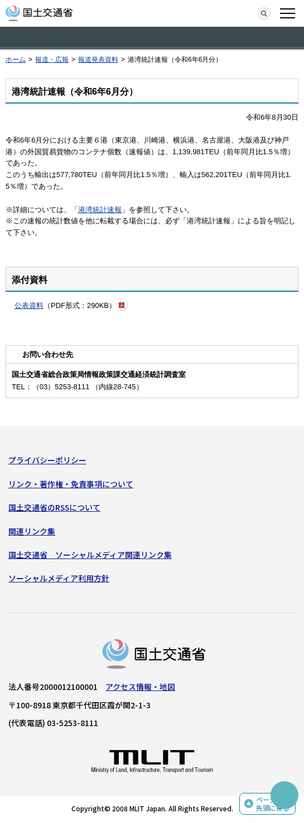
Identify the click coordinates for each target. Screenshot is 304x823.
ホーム (16, 59)
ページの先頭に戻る (272, 804)
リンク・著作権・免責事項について (70, 483)
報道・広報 (52, 59)
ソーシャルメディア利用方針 (58, 578)
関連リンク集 (31, 531)
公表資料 (29, 305)
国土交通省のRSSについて (54, 507)
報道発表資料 (98, 59)
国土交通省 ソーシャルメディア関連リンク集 (90, 554)
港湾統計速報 (100, 209)
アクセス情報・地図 (140, 686)
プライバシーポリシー (47, 460)
